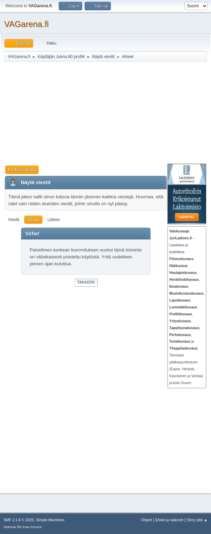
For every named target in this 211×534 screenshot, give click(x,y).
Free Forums (32, 527)
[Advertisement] (107, 112)
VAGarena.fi (26, 24)
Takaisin (86, 282)
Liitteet (53, 219)
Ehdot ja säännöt (169, 520)
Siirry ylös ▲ (197, 520)
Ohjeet (146, 520)
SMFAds (9, 527)
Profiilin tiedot (22, 169)
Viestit (13, 219)
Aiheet (33, 219)
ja (181, 341)
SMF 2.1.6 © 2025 (18, 520)
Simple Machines (50, 520)
